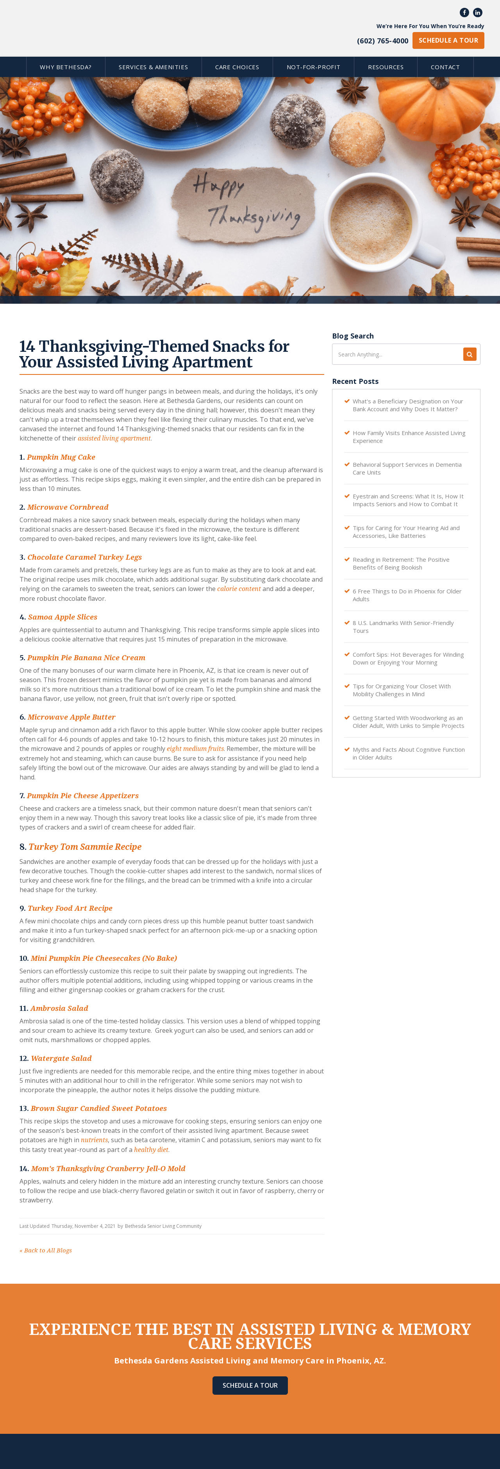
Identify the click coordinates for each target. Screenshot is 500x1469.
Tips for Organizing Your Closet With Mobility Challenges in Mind (402, 690)
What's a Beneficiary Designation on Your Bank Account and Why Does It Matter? (408, 405)
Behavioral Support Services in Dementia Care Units (407, 468)
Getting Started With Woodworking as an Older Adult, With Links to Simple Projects (408, 721)
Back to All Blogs (46, 1250)
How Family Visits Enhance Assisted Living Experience (409, 436)
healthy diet (150, 1150)
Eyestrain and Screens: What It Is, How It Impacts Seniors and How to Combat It (408, 500)
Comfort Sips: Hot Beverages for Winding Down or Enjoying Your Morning (408, 658)
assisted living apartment (113, 438)
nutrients (93, 1140)
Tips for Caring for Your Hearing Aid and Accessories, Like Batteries (406, 531)
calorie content (238, 589)
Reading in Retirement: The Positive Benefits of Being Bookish (401, 563)
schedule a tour (448, 40)
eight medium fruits (194, 748)
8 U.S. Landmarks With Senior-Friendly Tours (403, 626)
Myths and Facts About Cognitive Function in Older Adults (409, 753)
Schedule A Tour (250, 1385)
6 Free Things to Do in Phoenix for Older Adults (407, 595)
